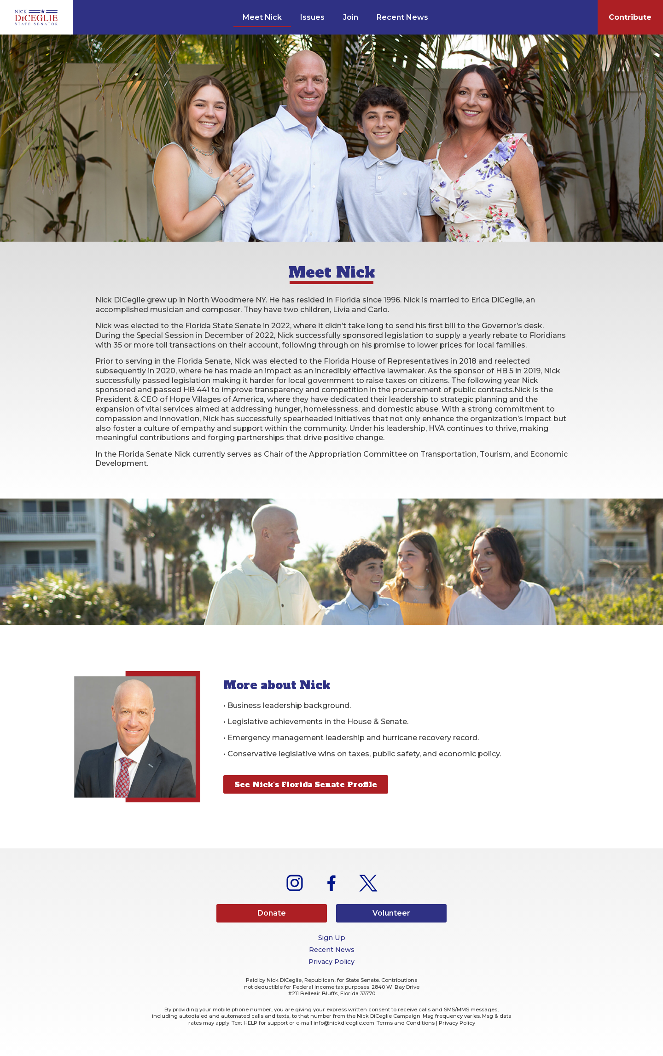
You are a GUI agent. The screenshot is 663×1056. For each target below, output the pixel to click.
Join (350, 17)
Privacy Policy (331, 961)
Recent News (402, 17)
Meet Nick (262, 17)
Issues (312, 17)
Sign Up (331, 938)
